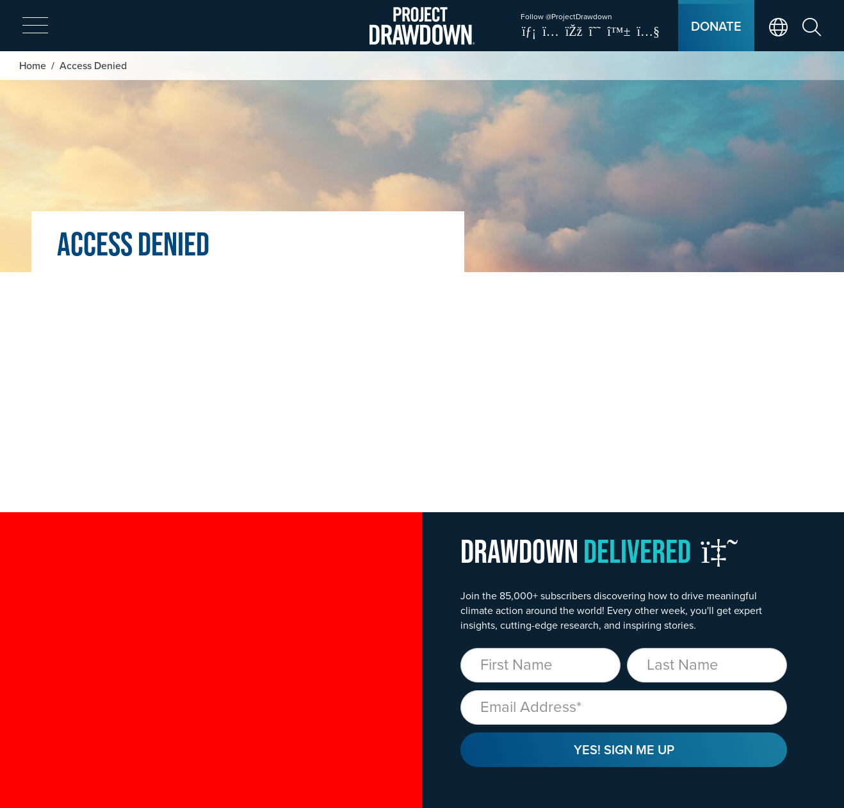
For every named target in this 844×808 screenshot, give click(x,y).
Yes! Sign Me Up (624, 749)
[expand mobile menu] (35, 26)
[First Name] (540, 665)
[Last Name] (707, 665)
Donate (716, 26)
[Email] (623, 707)
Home (32, 65)
